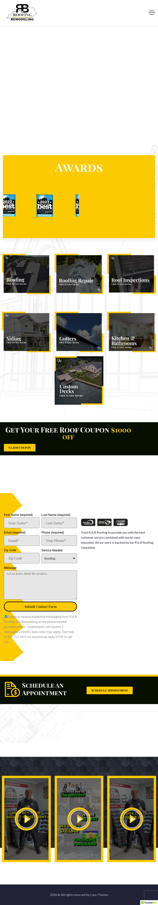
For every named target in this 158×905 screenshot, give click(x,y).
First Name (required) (18, 515)
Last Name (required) (55, 515)
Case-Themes (99, 894)
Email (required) (15, 532)
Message (10, 568)
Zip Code (10, 550)
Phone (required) (52, 532)
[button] (26, 819)
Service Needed (51, 550)
